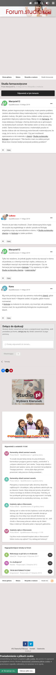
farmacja (45, 119)
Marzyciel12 (10, 87)
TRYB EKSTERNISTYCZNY (20, 570)
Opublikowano (19, 105)
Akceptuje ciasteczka (11, 671)
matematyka (30, 270)
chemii (29, 136)
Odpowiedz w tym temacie (28, 93)
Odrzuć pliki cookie (32, 671)
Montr (16, 455)
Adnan (16, 481)
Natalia (12, 565)
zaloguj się (22, 332)
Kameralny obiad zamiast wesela (23, 452)
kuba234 (13, 556)
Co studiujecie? (16, 562)
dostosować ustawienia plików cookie (36, 661)
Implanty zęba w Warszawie (21, 504)
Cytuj (8, 150)
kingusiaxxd (14, 573)
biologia (15, 233)
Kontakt (32, 649)
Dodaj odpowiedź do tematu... (18, 344)
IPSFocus (24, 649)
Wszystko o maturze (35, 87)
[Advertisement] (28, 46)
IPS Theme (15, 649)
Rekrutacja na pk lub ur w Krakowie (23, 554)
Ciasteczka (41, 649)
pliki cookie (31, 659)
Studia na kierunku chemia (12, 270)
